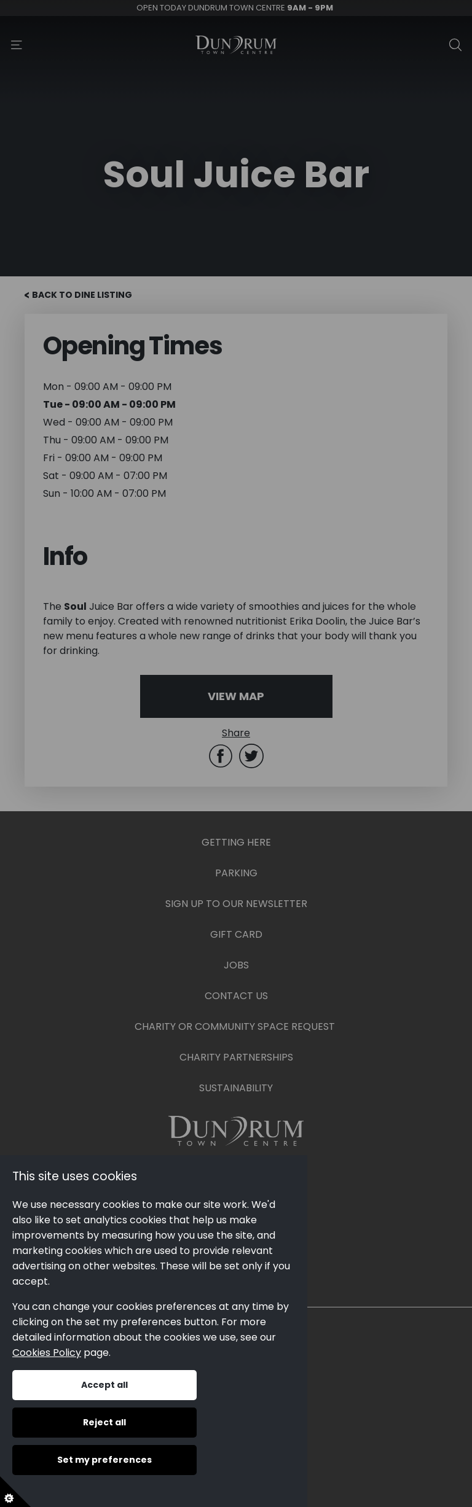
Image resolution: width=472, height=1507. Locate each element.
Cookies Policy (46, 1352)
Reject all (104, 1422)
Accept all (104, 1385)
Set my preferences (104, 1460)
